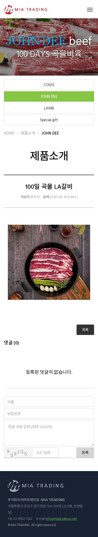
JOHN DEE (49, 96)
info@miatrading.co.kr (61, 518)
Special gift (49, 120)
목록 (85, 329)
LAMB (49, 108)
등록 (85, 452)
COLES (49, 85)
